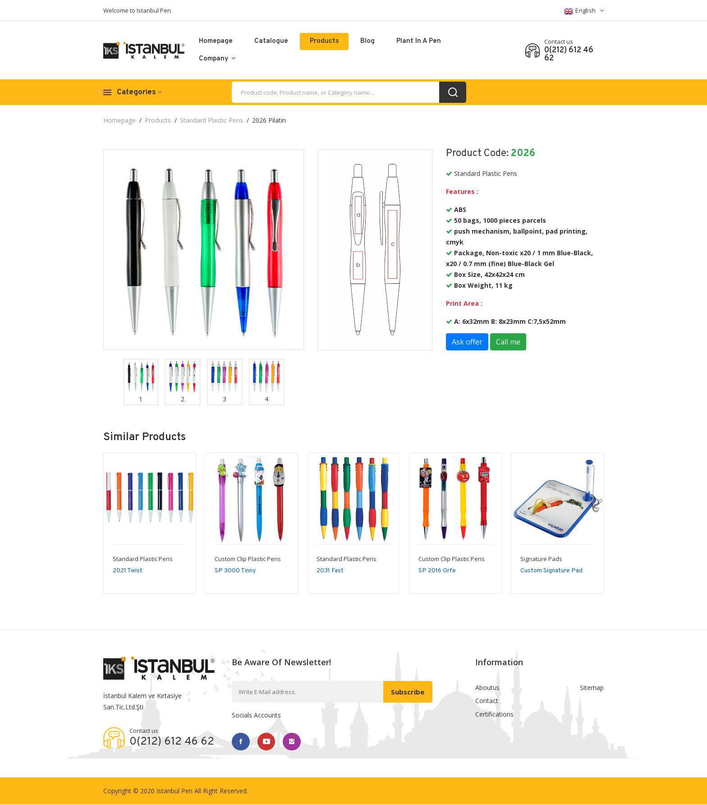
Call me (508, 342)
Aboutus (487, 687)
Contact (486, 701)
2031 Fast (330, 571)
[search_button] (452, 92)
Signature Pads (541, 559)
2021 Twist (127, 571)
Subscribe (407, 691)
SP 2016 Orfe (437, 571)
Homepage (216, 41)
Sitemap (592, 687)
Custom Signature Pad (551, 571)
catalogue (271, 41)
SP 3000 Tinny (235, 571)
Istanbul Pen (174, 791)
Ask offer (467, 342)
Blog (367, 41)
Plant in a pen (418, 41)
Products (324, 41)
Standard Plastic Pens (211, 120)
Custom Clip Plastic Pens (248, 559)
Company (217, 59)
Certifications (494, 714)
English (584, 11)
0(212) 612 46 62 (568, 54)
